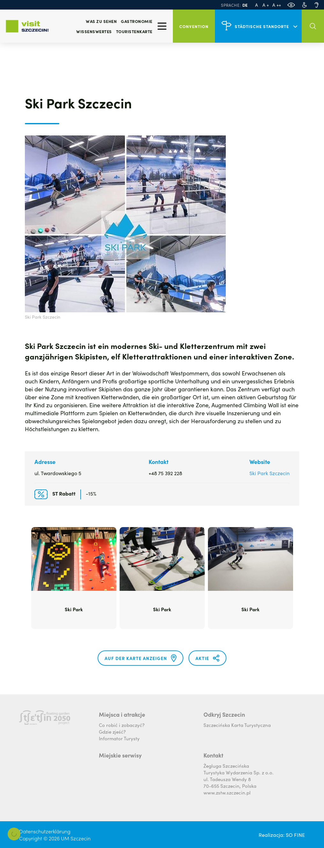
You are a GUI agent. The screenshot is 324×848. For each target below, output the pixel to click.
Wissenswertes (94, 31)
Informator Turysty (119, 738)
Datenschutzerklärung (44, 831)
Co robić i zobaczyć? (121, 724)
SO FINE (295, 834)
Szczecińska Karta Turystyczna (237, 724)
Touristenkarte (134, 31)
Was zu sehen (101, 21)
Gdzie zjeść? (112, 731)
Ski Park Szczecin (269, 472)
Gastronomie (136, 21)
